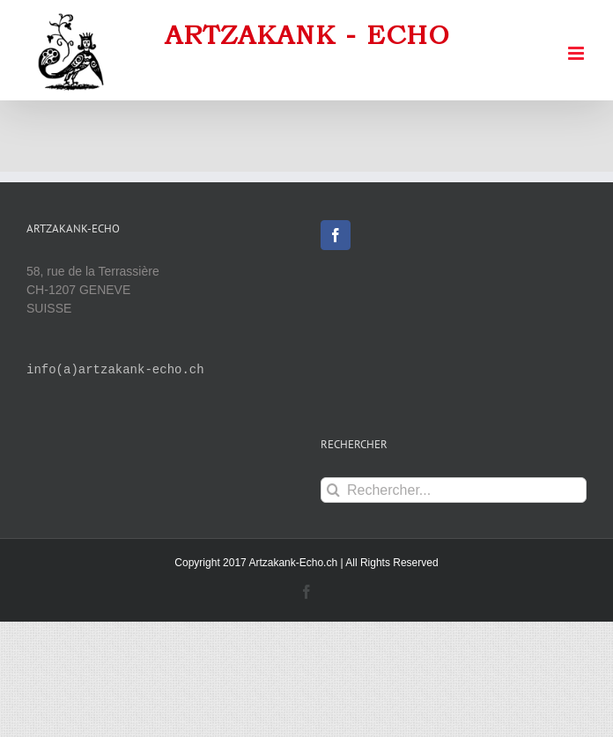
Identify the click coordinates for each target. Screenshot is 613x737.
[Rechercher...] (454, 490)
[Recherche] (333, 490)
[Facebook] (336, 235)
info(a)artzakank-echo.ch (115, 370)
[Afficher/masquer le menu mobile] (577, 53)
